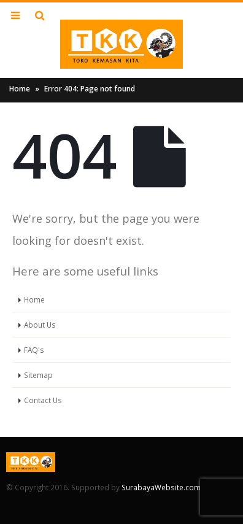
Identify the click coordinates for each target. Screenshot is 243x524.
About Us (40, 324)
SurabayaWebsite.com (161, 487)
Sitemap (38, 375)
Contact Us (43, 400)
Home (19, 88)
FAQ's (34, 350)
